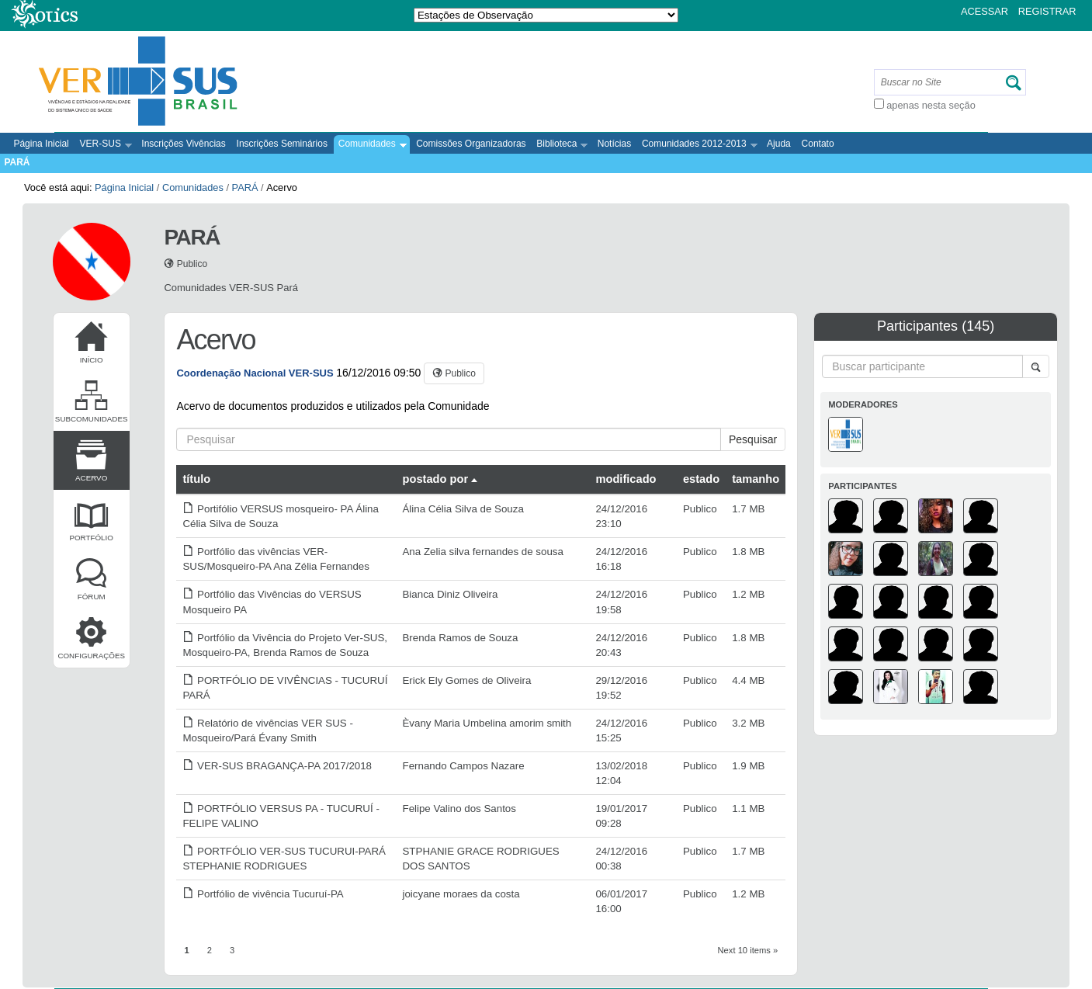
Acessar (984, 11)
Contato (818, 143)
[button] (454, 373)
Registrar (1047, 11)
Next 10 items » (748, 950)
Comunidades (370, 144)
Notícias (614, 143)
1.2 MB (748, 594)
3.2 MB (748, 723)
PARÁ (16, 162)
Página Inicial (40, 143)
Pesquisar (753, 439)
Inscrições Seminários (282, 143)
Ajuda (779, 143)
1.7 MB (748, 509)
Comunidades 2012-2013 (697, 144)
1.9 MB (748, 766)
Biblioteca (560, 144)
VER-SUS (103, 144)
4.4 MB (748, 680)
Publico (700, 509)
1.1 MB (748, 808)
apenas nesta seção (931, 105)
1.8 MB (748, 551)
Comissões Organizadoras (470, 143)
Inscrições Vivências (183, 143)
